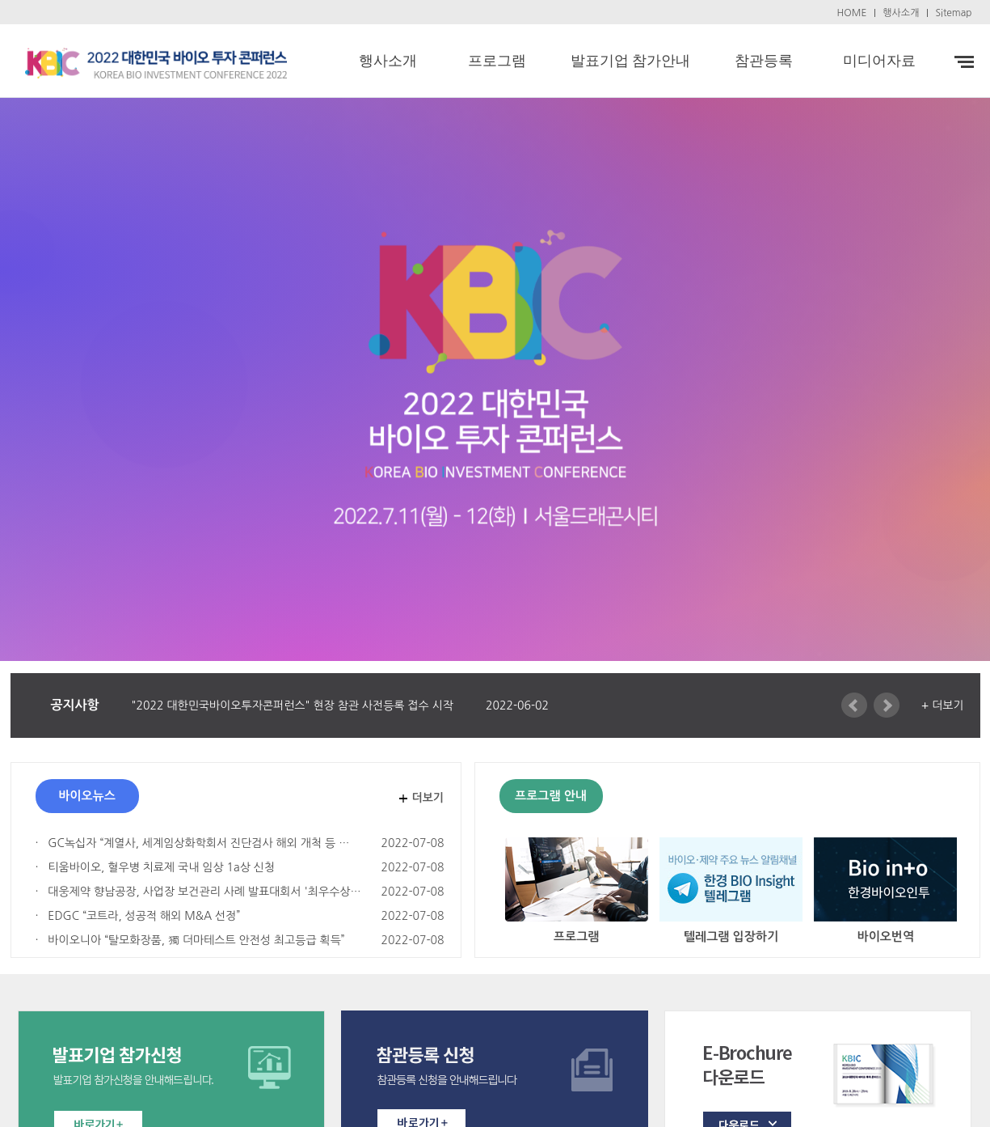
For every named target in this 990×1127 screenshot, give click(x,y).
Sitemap (953, 13)
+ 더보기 (942, 705)
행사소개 (901, 13)
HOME (852, 13)
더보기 (428, 797)
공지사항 (75, 705)
